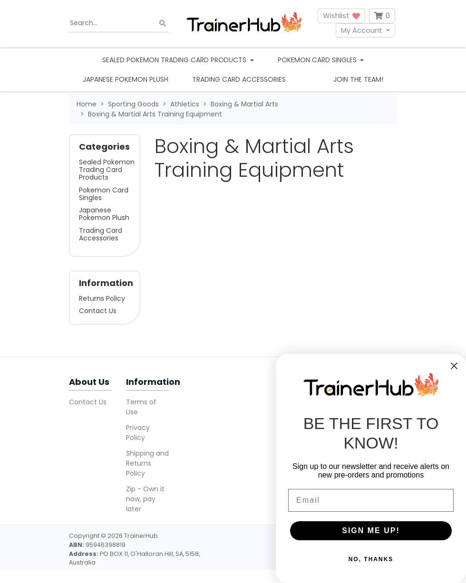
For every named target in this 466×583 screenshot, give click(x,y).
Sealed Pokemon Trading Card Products (107, 169)
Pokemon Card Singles (103, 193)
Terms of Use (141, 407)
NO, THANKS (371, 559)
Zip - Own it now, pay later (145, 499)
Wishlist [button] (341, 15)
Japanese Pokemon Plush (125, 79)
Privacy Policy (138, 432)
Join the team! (358, 79)
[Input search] (119, 23)
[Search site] (162, 23)
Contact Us (97, 310)
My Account (361, 30)
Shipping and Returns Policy (147, 463)
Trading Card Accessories (239, 79)
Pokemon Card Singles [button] (318, 60)
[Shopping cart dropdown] (382, 16)
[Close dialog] (454, 366)
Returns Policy (102, 298)
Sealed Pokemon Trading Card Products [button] (175, 60)
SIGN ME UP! (371, 530)
